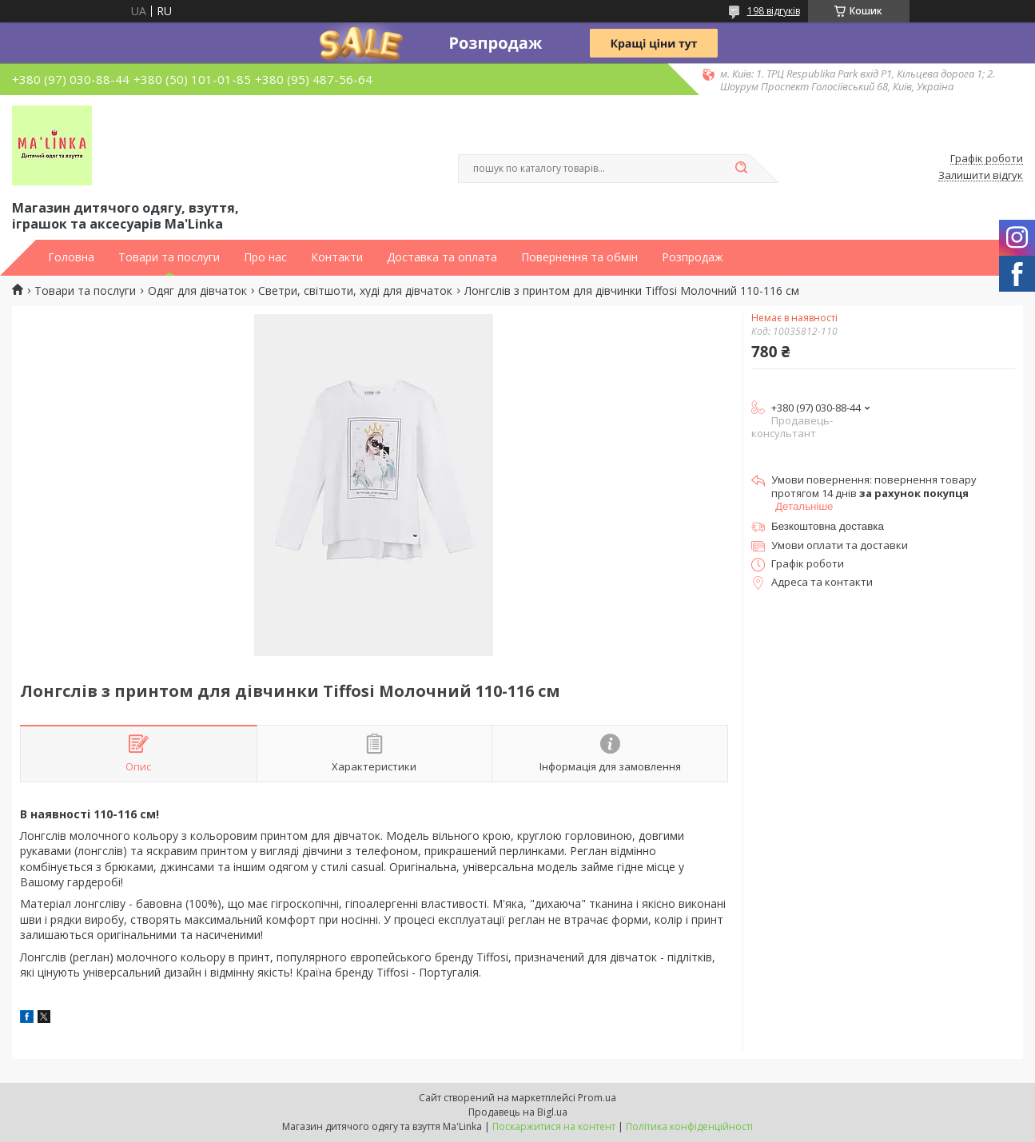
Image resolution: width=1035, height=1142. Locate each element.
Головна (71, 257)
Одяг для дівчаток (197, 291)
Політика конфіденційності (689, 1126)
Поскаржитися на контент (553, 1126)
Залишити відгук (980, 175)
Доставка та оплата (442, 257)
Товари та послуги (169, 257)
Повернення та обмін (579, 257)
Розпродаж (692, 257)
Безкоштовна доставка (827, 526)
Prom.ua (597, 1097)
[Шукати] (742, 168)
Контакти (337, 257)
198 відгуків (773, 11)
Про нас (265, 257)
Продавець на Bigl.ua (517, 1112)
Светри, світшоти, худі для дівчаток (355, 291)
